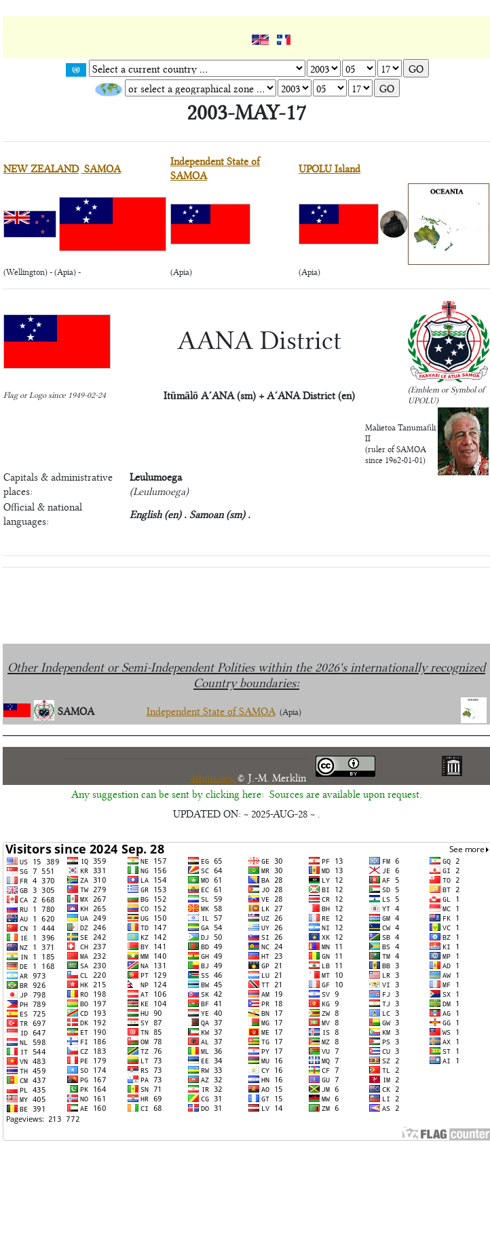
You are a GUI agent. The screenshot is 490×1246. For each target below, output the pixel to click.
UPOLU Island (329, 168)
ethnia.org (214, 777)
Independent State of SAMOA (211, 710)
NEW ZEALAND (41, 168)
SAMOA (101, 168)
